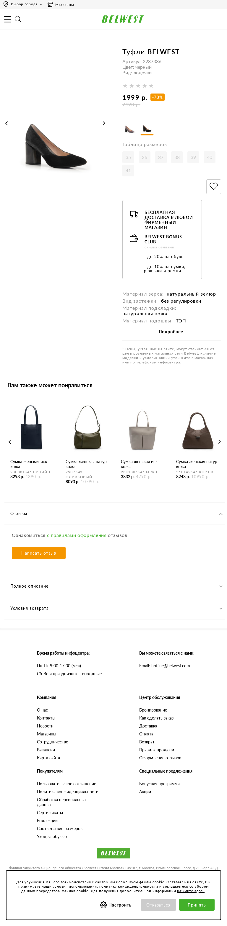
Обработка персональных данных (62, 807)
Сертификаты (50, 817)
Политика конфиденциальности (67, 796)
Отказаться (158, 904)
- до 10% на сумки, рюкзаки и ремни (164, 273)
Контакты (46, 722)
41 (128, 175)
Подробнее (171, 336)
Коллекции (47, 825)
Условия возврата (29, 613)
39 (193, 162)
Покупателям (50, 776)
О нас (42, 714)
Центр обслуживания (159, 702)
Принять (197, 904)
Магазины (60, 4)
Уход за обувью (52, 841)
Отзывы (18, 518)
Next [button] (104, 123)
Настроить (120, 904)
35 (128, 162)
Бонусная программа (159, 788)
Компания (46, 702)
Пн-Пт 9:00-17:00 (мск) (59, 670)
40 (209, 162)
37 (160, 162)
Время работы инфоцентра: (63, 658)
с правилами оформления (77, 540)
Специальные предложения (165, 776)
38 (177, 162)
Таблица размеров (144, 149)
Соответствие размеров (59, 833)
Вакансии (46, 754)
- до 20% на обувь (164, 261)
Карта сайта (48, 762)
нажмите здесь (191, 891)
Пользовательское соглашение (66, 788)
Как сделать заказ (156, 722)
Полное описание (29, 591)
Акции (145, 796)
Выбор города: (25, 4)
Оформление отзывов (160, 762)
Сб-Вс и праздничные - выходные (69, 678)
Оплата (146, 738)
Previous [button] (6, 123)
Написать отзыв (38, 557)
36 (144, 162)
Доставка (148, 730)
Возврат (147, 746)
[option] (55, 129)
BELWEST (163, 52)
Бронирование (153, 714)
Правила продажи (156, 754)
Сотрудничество (52, 746)
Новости (45, 730)
